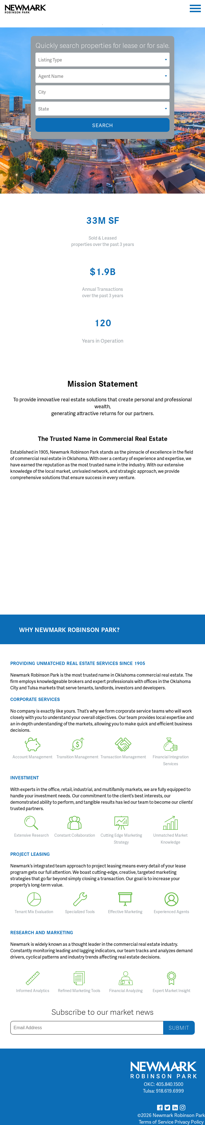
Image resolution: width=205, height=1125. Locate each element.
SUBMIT (179, 1027)
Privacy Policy (189, 1121)
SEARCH (102, 125)
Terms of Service (156, 1121)
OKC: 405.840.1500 (163, 1084)
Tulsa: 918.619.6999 (163, 1090)
